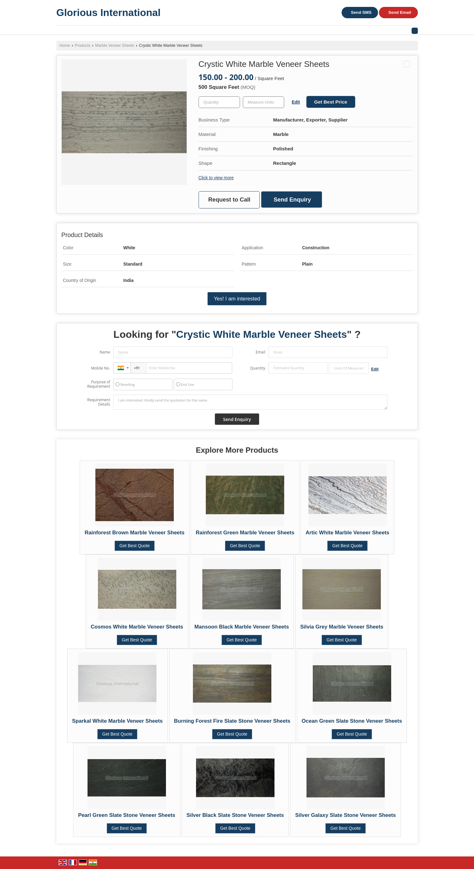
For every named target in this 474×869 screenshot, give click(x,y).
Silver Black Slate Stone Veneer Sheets (235, 815)
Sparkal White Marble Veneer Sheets (117, 721)
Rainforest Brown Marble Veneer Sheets (134, 533)
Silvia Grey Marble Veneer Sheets (341, 627)
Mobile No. (100, 368)
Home (65, 45)
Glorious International (108, 13)
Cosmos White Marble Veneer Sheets (137, 627)
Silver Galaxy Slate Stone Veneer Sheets (345, 815)
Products (82, 45)
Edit (296, 102)
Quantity (257, 368)
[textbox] (263, 102)
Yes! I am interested (237, 299)
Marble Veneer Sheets (114, 45)
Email (260, 352)
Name (104, 352)
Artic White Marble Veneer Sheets (347, 533)
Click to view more (216, 177)
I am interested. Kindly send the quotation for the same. (250, 402)
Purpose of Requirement (98, 384)
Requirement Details (98, 402)
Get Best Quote (135, 545)
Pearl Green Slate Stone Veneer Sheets (126, 815)
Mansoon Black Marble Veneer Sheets (241, 627)
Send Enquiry (292, 199)
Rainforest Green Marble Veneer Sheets (245, 533)
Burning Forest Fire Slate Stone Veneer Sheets (232, 721)
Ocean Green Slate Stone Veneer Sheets (352, 721)
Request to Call (229, 199)
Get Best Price (330, 102)
